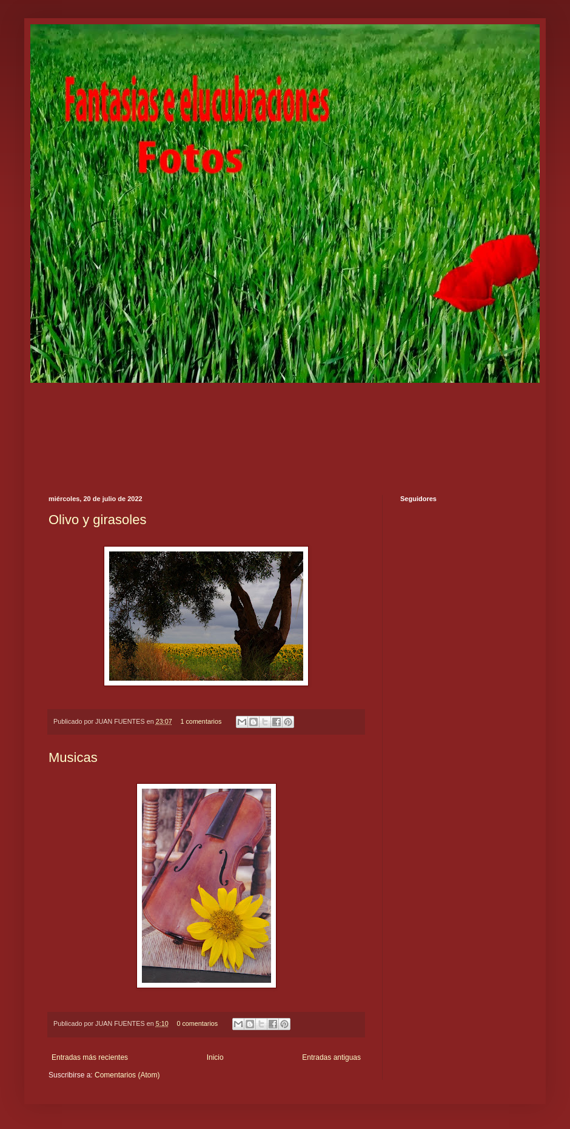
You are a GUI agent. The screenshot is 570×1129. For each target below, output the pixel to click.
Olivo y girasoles (97, 519)
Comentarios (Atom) (127, 1075)
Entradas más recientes (90, 1057)
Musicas (73, 757)
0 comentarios (197, 1023)
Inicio (215, 1057)
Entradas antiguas (331, 1057)
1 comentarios (200, 721)
